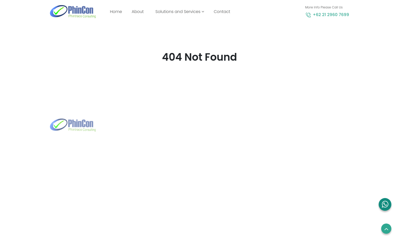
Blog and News (217, 192)
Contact (222, 12)
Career (286, 163)
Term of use (291, 173)
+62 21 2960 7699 (331, 15)
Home (117, 11)
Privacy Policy (292, 182)
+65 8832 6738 (148, 167)
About (138, 12)
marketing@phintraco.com (83, 192)
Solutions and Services (179, 12)
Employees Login (295, 154)
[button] (385, 204)
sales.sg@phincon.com (156, 175)
